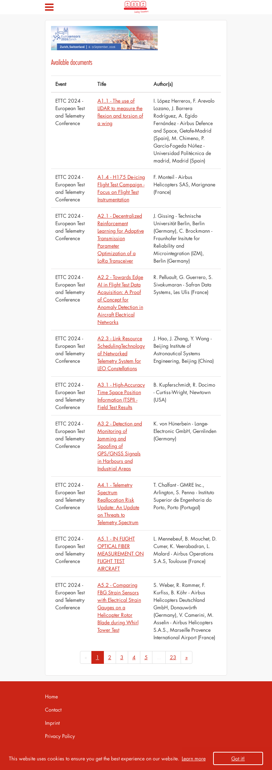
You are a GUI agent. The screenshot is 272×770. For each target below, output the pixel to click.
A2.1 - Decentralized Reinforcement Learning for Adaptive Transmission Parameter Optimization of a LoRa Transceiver (120, 238)
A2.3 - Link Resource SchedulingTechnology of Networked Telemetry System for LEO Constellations (121, 353)
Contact (53, 709)
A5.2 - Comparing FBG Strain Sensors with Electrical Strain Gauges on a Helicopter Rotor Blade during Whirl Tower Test (119, 607)
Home (51, 696)
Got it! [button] (238, 758)
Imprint (52, 722)
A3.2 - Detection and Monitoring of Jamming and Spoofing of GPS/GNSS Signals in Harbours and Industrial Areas (119, 446)
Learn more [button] (194, 758)
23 (173, 657)
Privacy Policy (60, 736)
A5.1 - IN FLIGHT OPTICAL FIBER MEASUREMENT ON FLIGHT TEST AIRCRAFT (120, 553)
